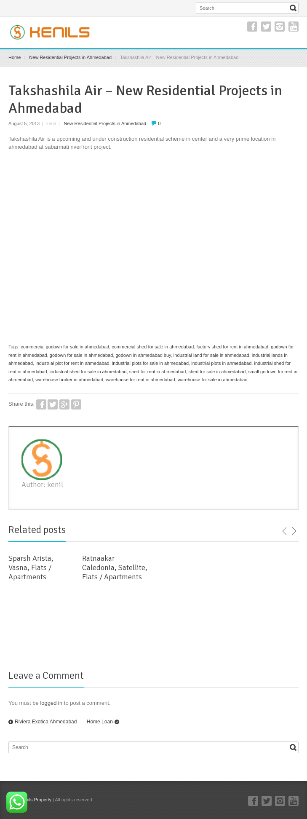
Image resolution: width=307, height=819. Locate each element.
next (294, 531)
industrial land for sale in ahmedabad (211, 355)
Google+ (64, 404)
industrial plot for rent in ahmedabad (72, 363)
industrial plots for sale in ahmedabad (150, 363)
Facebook (252, 26)
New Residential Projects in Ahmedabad (105, 123)
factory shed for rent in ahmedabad (232, 346)
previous (284, 531)
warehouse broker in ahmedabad (69, 379)
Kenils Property (36, 799)
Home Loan (100, 722)
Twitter (266, 26)
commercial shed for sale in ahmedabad (153, 346)
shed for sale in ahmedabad (217, 371)
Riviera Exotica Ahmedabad (46, 722)
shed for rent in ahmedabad (157, 371)
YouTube (293, 26)
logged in (51, 703)
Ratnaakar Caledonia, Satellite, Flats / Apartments (114, 567)
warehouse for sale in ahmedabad (213, 379)
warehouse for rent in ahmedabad (140, 379)
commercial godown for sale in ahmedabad (65, 346)
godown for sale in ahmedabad (81, 355)
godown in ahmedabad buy (143, 355)
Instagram (280, 26)
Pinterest (76, 404)
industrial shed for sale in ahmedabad (88, 371)
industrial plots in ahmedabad (221, 363)
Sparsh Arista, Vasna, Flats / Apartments (30, 567)
